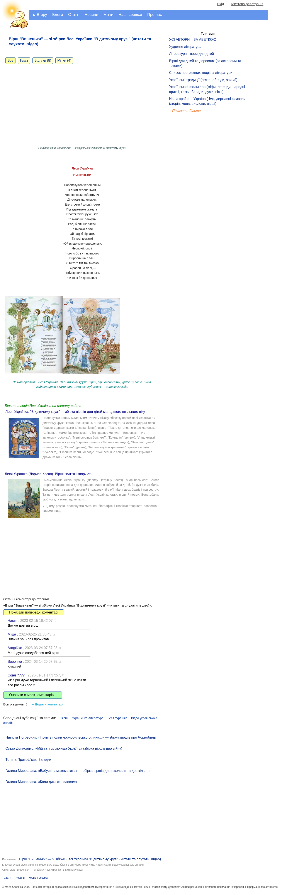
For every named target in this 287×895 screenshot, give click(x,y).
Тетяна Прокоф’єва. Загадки (28, 759)
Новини (91, 14)
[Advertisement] (82, 550)
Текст (24, 60)
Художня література (185, 47)
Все (10, 60)
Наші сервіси (130, 14)
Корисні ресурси (38, 877)
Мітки (108, 14)
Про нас (154, 14)
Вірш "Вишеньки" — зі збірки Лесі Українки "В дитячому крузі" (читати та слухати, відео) (90, 859)
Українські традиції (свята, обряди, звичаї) (203, 80)
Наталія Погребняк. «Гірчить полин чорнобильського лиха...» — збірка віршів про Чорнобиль (80, 737)
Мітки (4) (64, 60)
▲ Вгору (39, 14)
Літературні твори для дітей (191, 54)
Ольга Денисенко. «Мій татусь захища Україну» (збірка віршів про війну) (63, 748)
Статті (73, 14)
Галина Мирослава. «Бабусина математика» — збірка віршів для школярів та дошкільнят (77, 771)
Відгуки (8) (42, 60)
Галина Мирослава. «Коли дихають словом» (41, 782)
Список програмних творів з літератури (200, 73)
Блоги (57, 14)
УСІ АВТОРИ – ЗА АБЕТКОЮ (192, 39)
